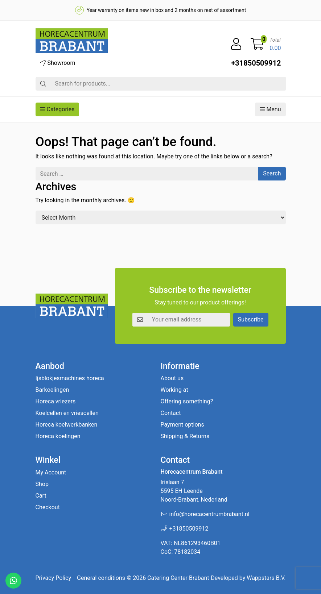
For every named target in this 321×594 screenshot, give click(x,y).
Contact (171, 413)
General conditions (101, 577)
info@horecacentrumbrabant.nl (209, 514)
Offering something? (187, 401)
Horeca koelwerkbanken (67, 424)
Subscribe (251, 319)
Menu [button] (270, 109)
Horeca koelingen (58, 436)
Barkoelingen (52, 389)
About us (172, 378)
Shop (42, 484)
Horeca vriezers (56, 401)
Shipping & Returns (185, 436)
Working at (174, 389)
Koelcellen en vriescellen (67, 413)
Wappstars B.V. (266, 577)
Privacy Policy (53, 577)
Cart (41, 495)
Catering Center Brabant (178, 577)
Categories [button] (57, 109)
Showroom (57, 62)
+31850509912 (256, 63)
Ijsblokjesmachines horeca (70, 378)
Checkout (48, 507)
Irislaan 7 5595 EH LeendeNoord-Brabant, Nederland (194, 491)
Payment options (182, 424)
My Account (51, 472)
